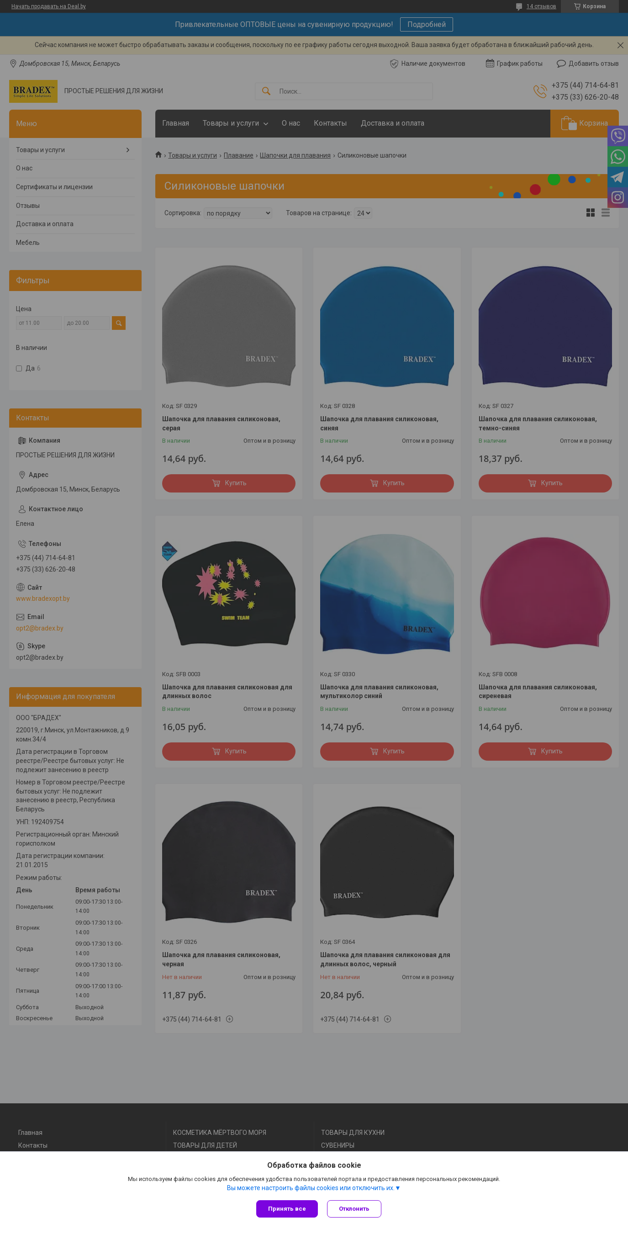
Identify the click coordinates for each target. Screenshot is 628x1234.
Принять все (287, 1208)
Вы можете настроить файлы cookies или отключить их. (311, 1188)
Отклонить (354, 1208)
